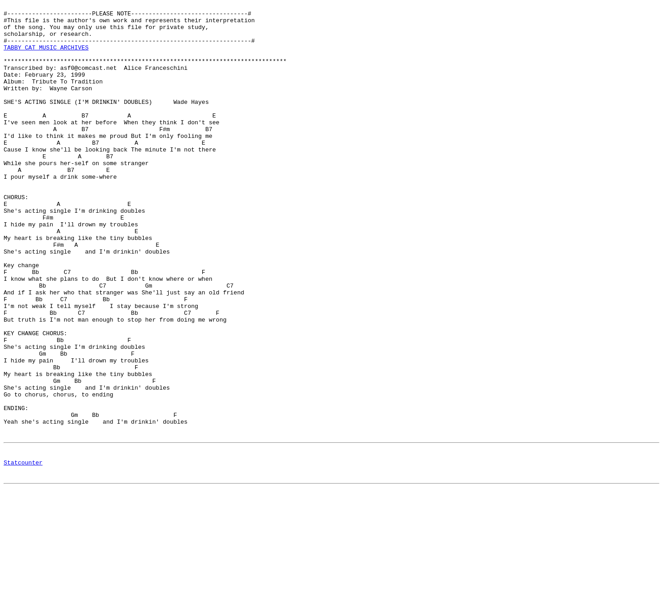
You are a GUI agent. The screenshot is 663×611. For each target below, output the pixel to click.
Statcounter (23, 553)
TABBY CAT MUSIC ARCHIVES (46, 57)
